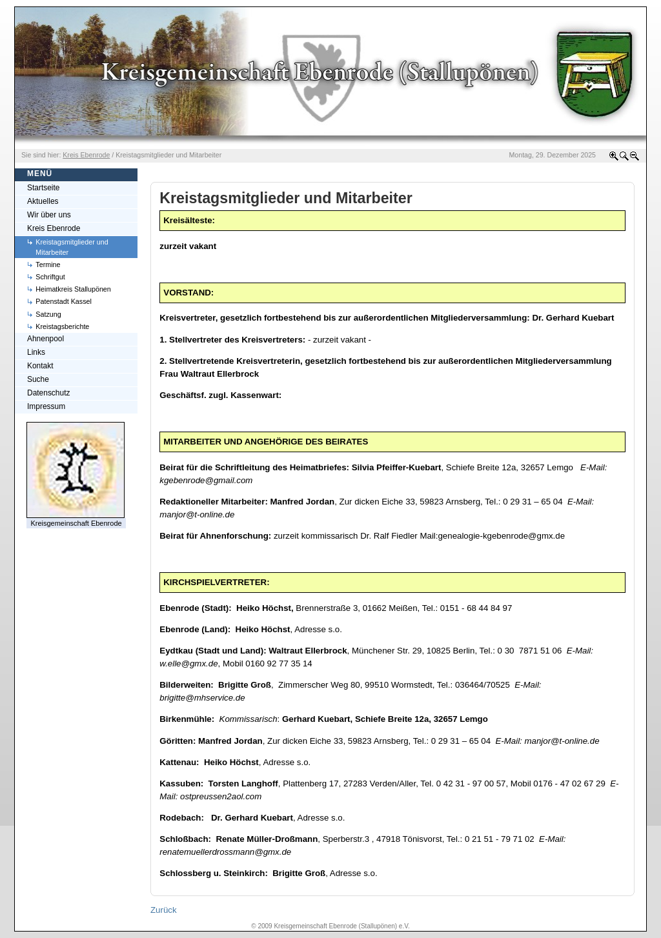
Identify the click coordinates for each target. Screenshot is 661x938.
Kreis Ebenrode (53, 228)
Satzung (48, 314)
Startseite (43, 187)
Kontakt (40, 365)
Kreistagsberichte (62, 326)
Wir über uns (49, 214)
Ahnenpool (45, 338)
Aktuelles (43, 201)
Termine (48, 264)
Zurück (163, 910)
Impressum (46, 406)
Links (36, 352)
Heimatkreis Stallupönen (73, 289)
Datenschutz (48, 392)
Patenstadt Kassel (64, 301)
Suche (38, 379)
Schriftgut (50, 277)
